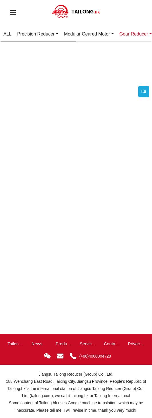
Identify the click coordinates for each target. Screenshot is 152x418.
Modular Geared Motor (87, 33)
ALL (7, 33)
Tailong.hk (16, 388)
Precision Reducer (36, 33)
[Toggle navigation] (12, 12)
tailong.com (41, 395)
